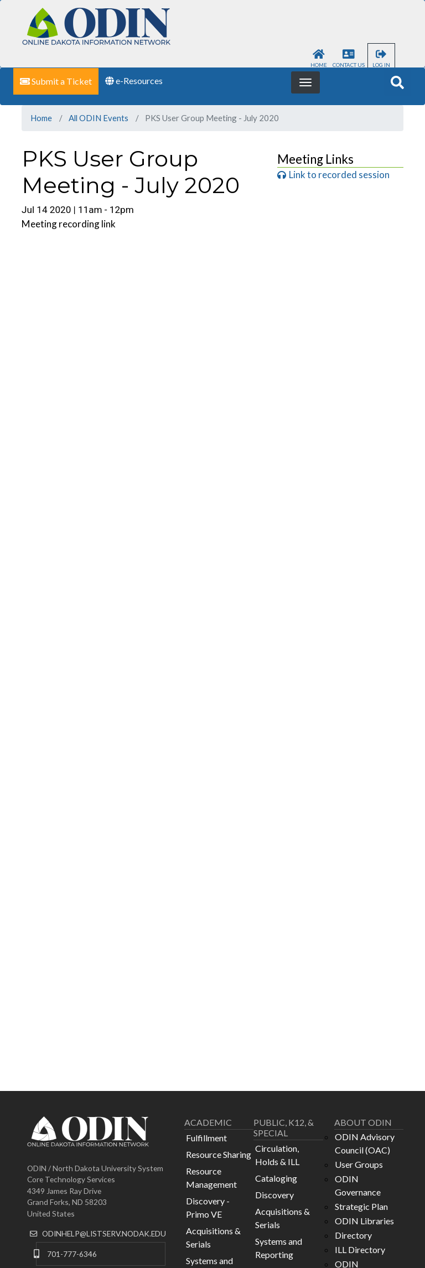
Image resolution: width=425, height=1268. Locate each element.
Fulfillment (206, 1137)
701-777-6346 (72, 1254)
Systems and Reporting (278, 1248)
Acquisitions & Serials (213, 1237)
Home (41, 118)
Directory (353, 1235)
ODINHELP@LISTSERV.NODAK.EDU (104, 1233)
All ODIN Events (98, 118)
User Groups (359, 1164)
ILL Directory (360, 1249)
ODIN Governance (358, 1185)
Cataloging (276, 1178)
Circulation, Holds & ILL (277, 1155)
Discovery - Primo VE (208, 1207)
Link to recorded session (339, 174)
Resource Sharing (218, 1154)
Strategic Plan (361, 1206)
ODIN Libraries (364, 1220)
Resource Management (211, 1177)
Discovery (274, 1194)
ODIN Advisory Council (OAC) (365, 1143)
